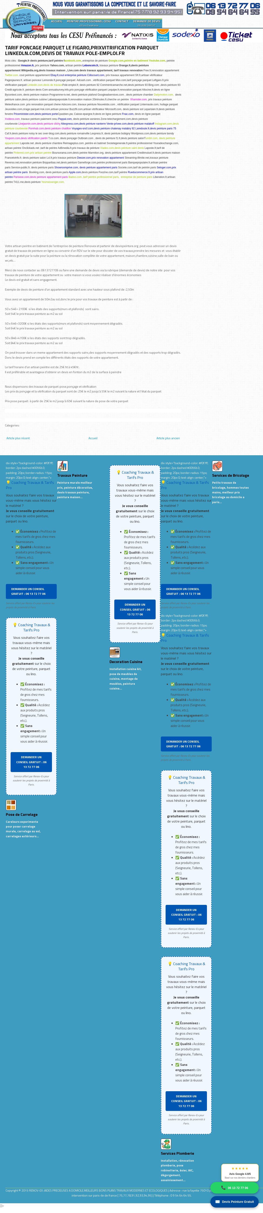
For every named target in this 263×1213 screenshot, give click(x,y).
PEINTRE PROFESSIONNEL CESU (89, 23)
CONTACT (122, 21)
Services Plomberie (177, 1153)
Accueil (93, 438)
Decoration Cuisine (126, 662)
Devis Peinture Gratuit (234, 1202)
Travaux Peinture (72, 475)
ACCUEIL (56, 21)
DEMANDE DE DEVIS (146, 23)
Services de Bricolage (230, 475)
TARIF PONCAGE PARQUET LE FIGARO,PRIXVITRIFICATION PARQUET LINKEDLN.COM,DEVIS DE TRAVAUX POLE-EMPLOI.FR (82, 50)
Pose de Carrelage (22, 814)
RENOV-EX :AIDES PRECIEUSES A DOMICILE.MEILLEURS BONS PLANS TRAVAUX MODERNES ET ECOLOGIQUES (98, 1190)
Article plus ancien (168, 438)
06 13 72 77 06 (234, 1188)
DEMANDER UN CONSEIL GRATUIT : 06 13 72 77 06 (28, 591)
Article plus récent (18, 438)
